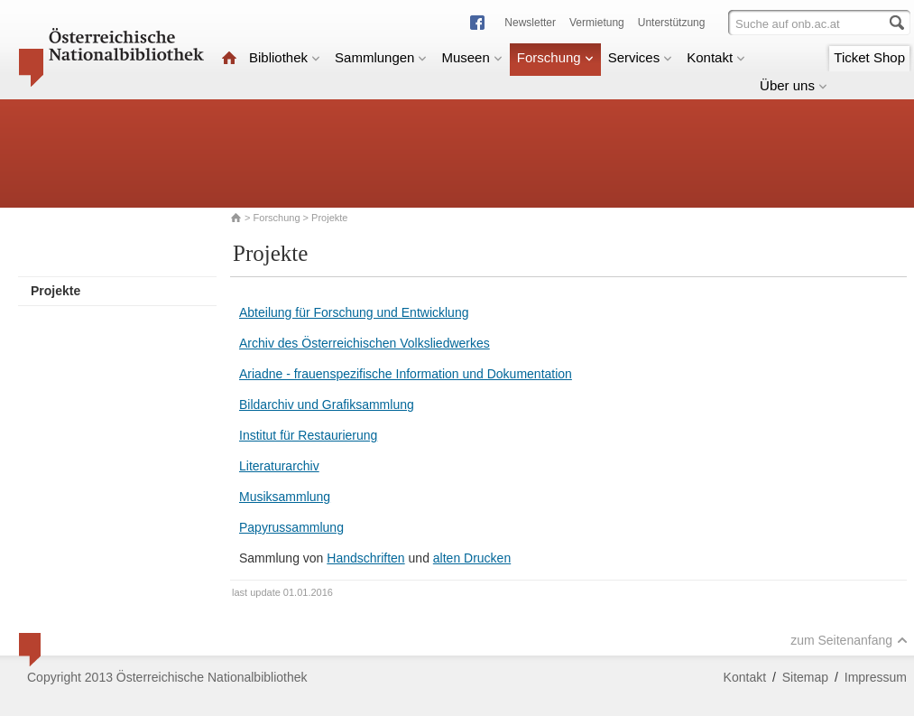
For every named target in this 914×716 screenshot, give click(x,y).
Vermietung (596, 22)
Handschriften (365, 558)
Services (640, 57)
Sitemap (805, 677)
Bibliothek (284, 57)
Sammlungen (381, 57)
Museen (471, 57)
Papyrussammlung (291, 527)
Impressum (876, 677)
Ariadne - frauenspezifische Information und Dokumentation (405, 374)
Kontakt (716, 57)
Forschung (555, 57)
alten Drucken (472, 558)
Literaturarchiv (279, 466)
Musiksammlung (284, 496)
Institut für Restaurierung (308, 435)
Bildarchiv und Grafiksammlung (326, 404)
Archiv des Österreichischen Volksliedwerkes (364, 343)
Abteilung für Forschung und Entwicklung (353, 312)
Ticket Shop (869, 57)
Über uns (793, 85)
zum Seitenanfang (849, 640)
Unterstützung (672, 22)
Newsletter (530, 22)
